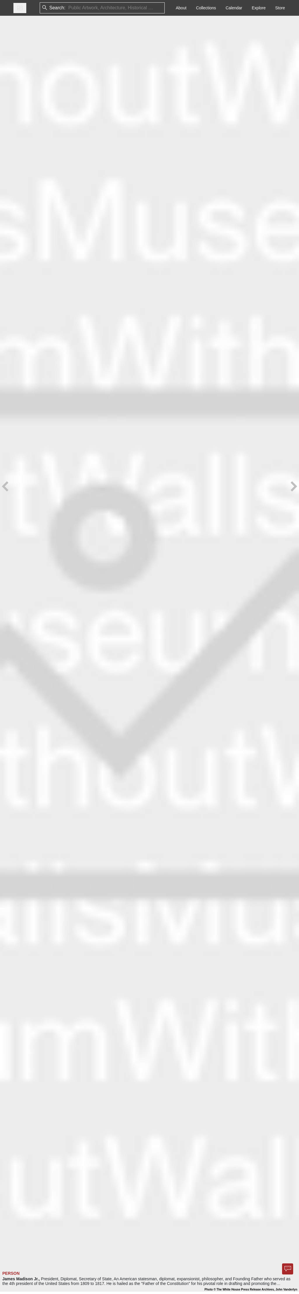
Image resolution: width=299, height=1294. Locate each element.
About (181, 8)
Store (280, 8)
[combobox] (68, 8)
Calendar (234, 8)
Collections (206, 8)
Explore (258, 8)
